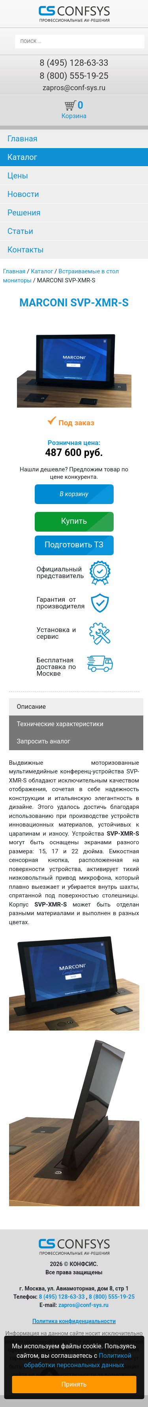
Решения (24, 212)
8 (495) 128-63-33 (73, 63)
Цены (17, 175)
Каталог (22, 157)
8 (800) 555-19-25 (73, 76)
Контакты (25, 249)
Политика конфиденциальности (74, 1321)
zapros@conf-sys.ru (74, 87)
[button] (124, 329)
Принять (73, 1384)
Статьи (20, 231)
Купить (74, 521)
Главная (22, 138)
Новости (23, 194)
